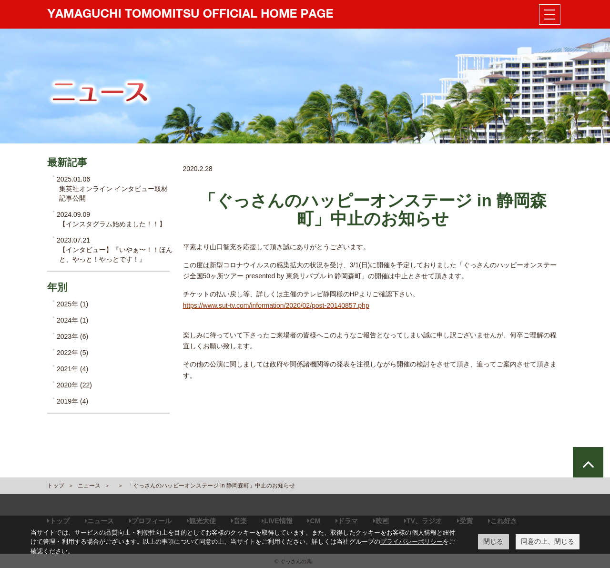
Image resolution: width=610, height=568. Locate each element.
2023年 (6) (72, 336)
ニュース (89, 485)
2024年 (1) (72, 320)
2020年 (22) (74, 385)
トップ (55, 485)
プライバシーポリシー (411, 541)
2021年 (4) (72, 369)
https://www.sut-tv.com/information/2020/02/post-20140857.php (276, 305)
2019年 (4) (72, 401)
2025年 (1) (72, 304)
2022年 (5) (72, 352)
